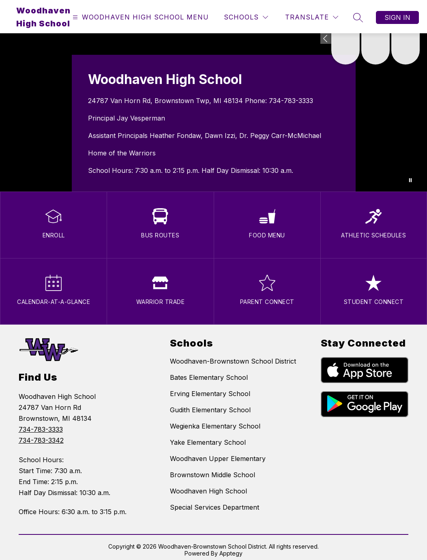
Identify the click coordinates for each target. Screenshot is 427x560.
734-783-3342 (41, 440)
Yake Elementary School (208, 442)
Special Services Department (214, 507)
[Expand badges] (325, 38)
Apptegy (230, 553)
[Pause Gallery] (410, 180)
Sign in (397, 17)
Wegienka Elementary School (215, 426)
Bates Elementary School (209, 377)
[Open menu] (140, 17)
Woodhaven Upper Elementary (218, 458)
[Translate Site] (311, 17)
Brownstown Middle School (212, 475)
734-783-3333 (291, 101)
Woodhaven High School (208, 491)
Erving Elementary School (210, 394)
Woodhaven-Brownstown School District (233, 361)
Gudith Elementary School (210, 410)
